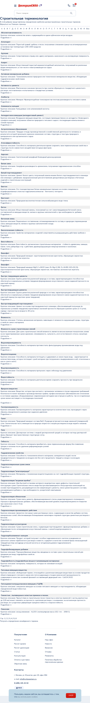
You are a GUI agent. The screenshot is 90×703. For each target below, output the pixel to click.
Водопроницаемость (10, 368)
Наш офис (49, 640)
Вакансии (49, 648)
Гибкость (5, 441)
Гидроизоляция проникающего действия (19, 510)
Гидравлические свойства (12, 453)
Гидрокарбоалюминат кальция (14, 536)
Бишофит (5, 253)
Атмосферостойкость (10, 143)
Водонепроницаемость (11, 343)
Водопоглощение (8, 354)
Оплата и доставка (22, 660)
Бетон (3, 207)
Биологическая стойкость (12, 230)
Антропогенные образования (14, 129)
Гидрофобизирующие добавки (14, 549)
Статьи (17, 652)
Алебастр (5, 97)
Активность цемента (10, 85)
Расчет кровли (20, 644)
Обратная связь (20, 664)
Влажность (6, 317)
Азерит (4, 62)
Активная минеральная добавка (15, 74)
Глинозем (5, 609)
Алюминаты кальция (10, 106)
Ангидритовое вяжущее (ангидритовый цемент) (22, 115)
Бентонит (5, 198)
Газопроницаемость (9, 407)
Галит (3, 418)
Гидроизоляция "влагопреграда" (15, 471)
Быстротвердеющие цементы (14, 290)
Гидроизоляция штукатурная (13, 524)
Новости (48, 644)
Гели (3, 430)
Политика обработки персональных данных (54, 661)
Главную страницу (18, 24)
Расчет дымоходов (21, 648)
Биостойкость (7, 242)
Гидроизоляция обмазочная (13, 496)
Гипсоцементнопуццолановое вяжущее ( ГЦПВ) (22, 584)
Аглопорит (5, 42)
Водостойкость (7, 377)
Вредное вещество (9, 389)
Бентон (4, 186)
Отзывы (48, 652)
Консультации (20, 656)
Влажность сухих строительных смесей (18, 329)
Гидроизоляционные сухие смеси (15, 464)
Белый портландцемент (11, 173)
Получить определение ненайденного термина (19, 621)
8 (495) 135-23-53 (21, 683)
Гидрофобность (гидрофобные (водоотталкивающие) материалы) (30, 561)
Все (87, 29)
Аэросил (4, 154)
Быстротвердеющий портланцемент (17, 304)
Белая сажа (6, 163)
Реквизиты (49, 656)
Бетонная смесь (8, 219)
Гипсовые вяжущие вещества (14, 570)
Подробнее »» (6, 38)
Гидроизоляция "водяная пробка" (16, 480)
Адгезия (4, 53)
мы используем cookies (28, 697)
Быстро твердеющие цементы (14, 276)
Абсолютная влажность (11, 33)
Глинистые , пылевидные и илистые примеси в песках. (25, 595)
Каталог (17, 640)
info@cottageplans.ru (28, 679)
